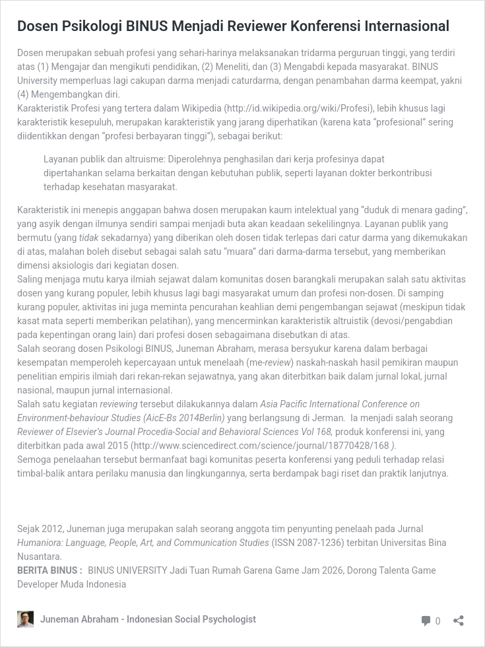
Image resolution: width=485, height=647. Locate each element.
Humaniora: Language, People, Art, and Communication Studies (143, 542)
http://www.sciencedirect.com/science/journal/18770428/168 (261, 445)
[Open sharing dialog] (458, 616)
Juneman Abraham (214, 348)
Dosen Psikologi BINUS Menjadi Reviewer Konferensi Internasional (233, 26)
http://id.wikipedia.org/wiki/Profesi (298, 108)
